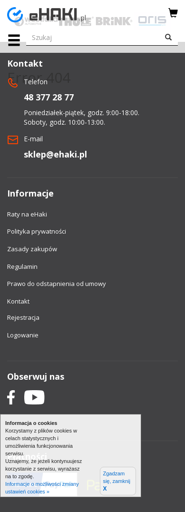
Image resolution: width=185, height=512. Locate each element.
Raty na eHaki (27, 214)
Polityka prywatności (36, 231)
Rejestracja (23, 317)
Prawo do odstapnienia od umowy (56, 283)
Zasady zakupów (32, 249)
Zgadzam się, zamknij (116, 481)
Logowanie (23, 335)
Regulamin (22, 266)
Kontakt (18, 301)
